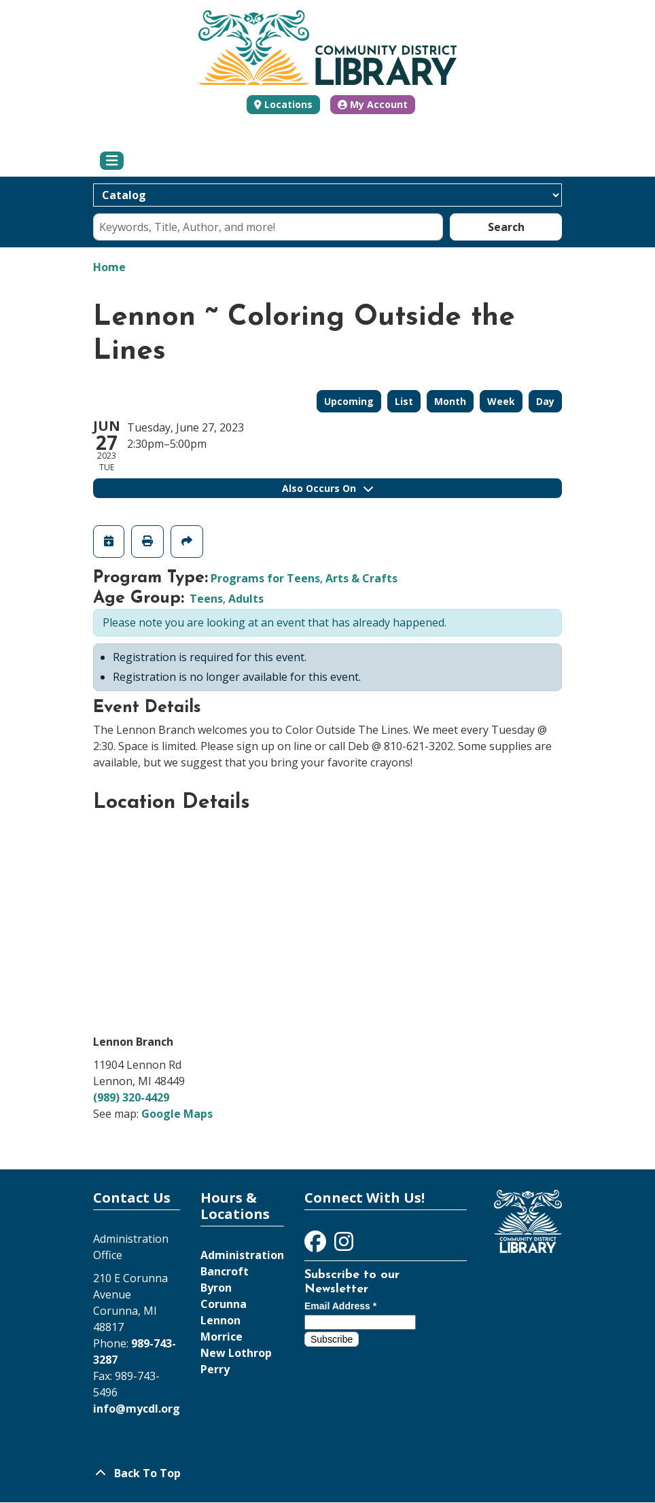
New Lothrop (236, 1352)
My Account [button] (373, 104)
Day (545, 401)
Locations (288, 104)
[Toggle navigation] (112, 161)
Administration (242, 1255)
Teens (206, 598)
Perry (215, 1369)
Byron (216, 1287)
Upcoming (349, 401)
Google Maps (177, 1113)
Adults (246, 598)
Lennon (220, 1320)
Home (109, 267)
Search (506, 226)
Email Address (340, 1306)
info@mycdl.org (136, 1408)
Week (501, 401)
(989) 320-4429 (131, 1097)
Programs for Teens (265, 578)
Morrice (221, 1336)
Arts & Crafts (361, 578)
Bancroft (224, 1271)
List (404, 401)
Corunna (223, 1303)
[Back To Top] (327, 1473)
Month (450, 401)
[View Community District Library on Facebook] (316, 1245)
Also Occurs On (327, 488)
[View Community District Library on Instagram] (343, 1245)
